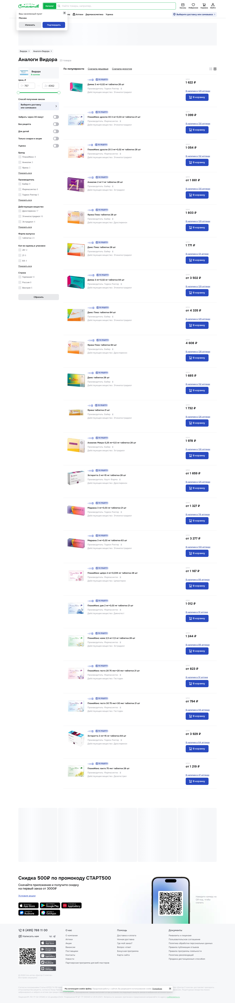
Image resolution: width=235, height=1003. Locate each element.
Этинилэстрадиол (32, 216)
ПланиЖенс (29, 157)
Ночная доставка (125, 939)
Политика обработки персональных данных (190, 943)
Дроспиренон (30, 211)
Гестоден (118, 678)
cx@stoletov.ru (173, 997)
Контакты (70, 955)
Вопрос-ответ (124, 947)
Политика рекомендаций (181, 955)
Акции (69, 943)
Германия (28, 277)
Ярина (26, 167)
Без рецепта (24, 124)
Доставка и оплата (126, 935)
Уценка (109, 14)
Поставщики (72, 951)
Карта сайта (123, 955)
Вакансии (70, 947)
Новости (70, 959)
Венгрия (27, 287)
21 (24, 255)
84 (24, 260)
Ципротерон (120, 580)
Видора (36, 71)
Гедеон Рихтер (30, 194)
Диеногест (119, 613)
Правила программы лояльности (185, 951)
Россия (26, 282)
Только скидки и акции (30, 138)
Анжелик (27, 162)
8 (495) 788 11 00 (35, 930)
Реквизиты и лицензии (180, 935)
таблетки (28, 238)
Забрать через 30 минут (31, 117)
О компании (72, 935)
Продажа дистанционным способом (187, 959)
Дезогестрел (120, 776)
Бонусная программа (127, 951)
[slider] (18, 92)
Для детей (23, 131)
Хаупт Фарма (111, 479)
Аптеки (77, 14)
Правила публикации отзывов (184, 947)
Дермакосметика (94, 14)
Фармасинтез (30, 189)
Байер (26, 184)
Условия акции (27, 895)
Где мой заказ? (124, 943)
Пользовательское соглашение (184, 939)
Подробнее (157, 989)
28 (24, 250)
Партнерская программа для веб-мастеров (87, 962)
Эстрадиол (28, 221)
